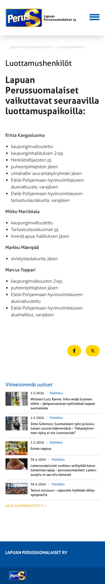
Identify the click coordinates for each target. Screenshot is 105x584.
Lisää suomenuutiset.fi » (25, 506)
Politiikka (56, 393)
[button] (94, 16)
